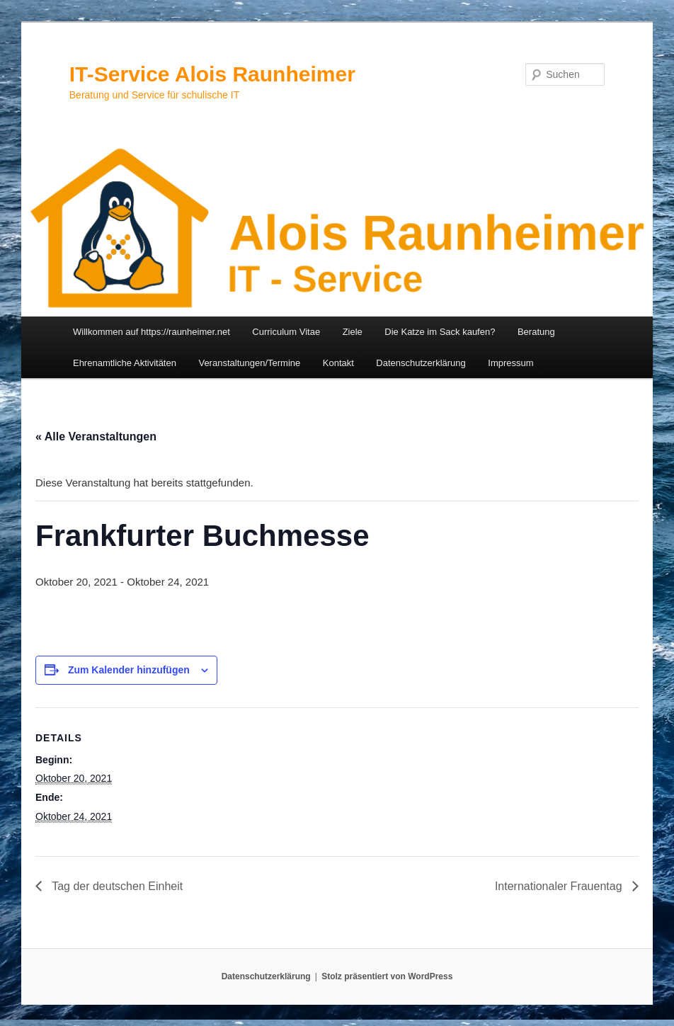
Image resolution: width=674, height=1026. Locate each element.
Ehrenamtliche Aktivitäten (124, 363)
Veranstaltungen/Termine (249, 363)
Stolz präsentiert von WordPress (386, 976)
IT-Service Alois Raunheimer (212, 74)
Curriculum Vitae (286, 331)
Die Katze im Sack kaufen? (439, 331)
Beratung (536, 331)
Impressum (510, 363)
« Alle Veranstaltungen (95, 437)
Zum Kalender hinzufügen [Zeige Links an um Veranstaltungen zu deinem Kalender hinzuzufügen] (129, 670)
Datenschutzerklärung (420, 363)
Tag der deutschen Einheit (116, 886)
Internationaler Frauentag (560, 886)
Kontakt (338, 363)
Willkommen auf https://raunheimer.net (151, 331)
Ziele (352, 331)
